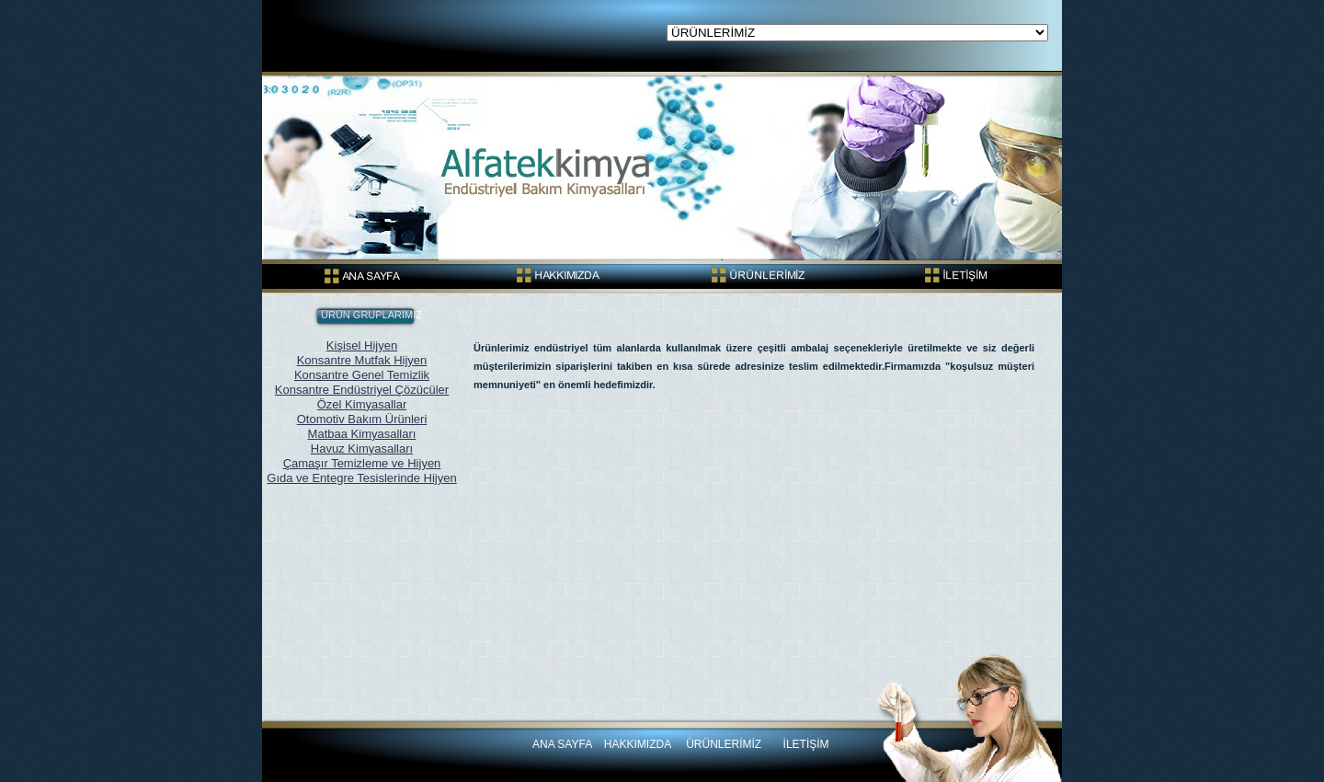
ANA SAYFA (561, 744)
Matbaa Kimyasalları (362, 434)
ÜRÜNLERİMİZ (723, 744)
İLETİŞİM (806, 744)
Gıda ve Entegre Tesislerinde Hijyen (361, 478)
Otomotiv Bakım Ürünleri (362, 419)
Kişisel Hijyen (361, 345)
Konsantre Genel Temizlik (361, 375)
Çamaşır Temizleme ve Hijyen (362, 463)
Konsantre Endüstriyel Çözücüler (362, 390)
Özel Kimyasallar (362, 404)
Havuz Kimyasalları (362, 448)
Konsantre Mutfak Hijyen (362, 360)
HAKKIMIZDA (639, 744)
